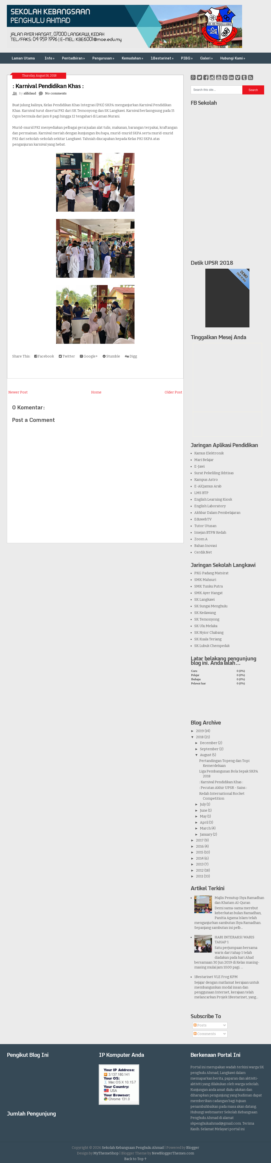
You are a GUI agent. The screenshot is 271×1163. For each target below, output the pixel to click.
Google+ (89, 356)
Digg (131, 356)
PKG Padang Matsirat (211, 573)
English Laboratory (210, 506)
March (205, 828)
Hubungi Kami (233, 58)
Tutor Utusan (205, 526)
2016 (200, 846)
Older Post (173, 392)
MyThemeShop (106, 1153)
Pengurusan (103, 58)
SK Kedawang (205, 613)
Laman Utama (23, 58)
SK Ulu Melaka (205, 626)
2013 (200, 864)
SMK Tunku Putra (208, 586)
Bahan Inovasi (205, 546)
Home (96, 392)
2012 (200, 870)
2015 (199, 852)
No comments (56, 93)
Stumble (111, 356)
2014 (200, 858)
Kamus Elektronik (209, 453)
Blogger (192, 1148)
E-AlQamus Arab (208, 486)
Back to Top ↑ (135, 1159)
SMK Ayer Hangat (208, 593)
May (203, 816)
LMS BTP (201, 493)
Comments (205, 1034)
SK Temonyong (206, 619)
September (209, 749)
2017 (200, 840)
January (206, 834)
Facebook (44, 356)
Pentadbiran (74, 58)
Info (50, 58)
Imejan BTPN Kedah (210, 532)
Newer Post (18, 392)
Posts (200, 1025)
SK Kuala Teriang (208, 639)
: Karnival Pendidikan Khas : (48, 86)
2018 (200, 737)
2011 (199, 876)
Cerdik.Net (203, 552)
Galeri (207, 58)
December (208, 743)
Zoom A (201, 539)
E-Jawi (199, 466)
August (205, 755)
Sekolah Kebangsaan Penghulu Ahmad (133, 1148)
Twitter (67, 356)
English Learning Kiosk (213, 499)
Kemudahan (133, 58)
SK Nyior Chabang (208, 633)
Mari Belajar (204, 460)
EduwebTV (203, 519)
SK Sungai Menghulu (210, 606)
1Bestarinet (162, 58)
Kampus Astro (206, 480)
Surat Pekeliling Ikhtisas (214, 473)
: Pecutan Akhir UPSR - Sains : (223, 788)
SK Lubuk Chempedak (212, 646)
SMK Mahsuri (205, 580)
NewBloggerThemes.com (173, 1153)
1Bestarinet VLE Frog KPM (216, 977)
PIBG (187, 58)
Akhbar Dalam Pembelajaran (217, 513)
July (203, 804)
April (204, 822)
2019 (200, 731)
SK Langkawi (204, 600)
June (203, 810)
